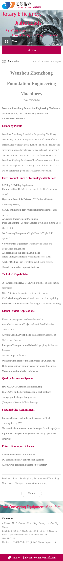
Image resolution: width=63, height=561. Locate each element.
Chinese (37, 7)
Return (31, 493)
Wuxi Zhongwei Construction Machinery (28, 483)
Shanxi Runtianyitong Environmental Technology (36, 478)
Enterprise (57, 61)
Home (36, 61)
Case (46, 61)
